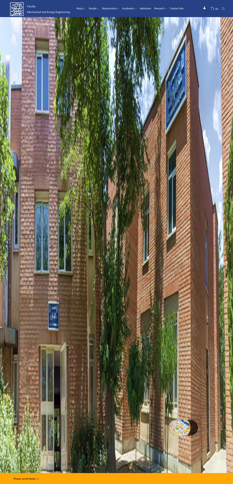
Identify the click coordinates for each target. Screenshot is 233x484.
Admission (145, 8)
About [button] (81, 8)
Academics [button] (129, 8)
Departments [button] (110, 8)
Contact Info (176, 8)
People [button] (94, 8)
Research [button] (160, 8)
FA (216, 8)
